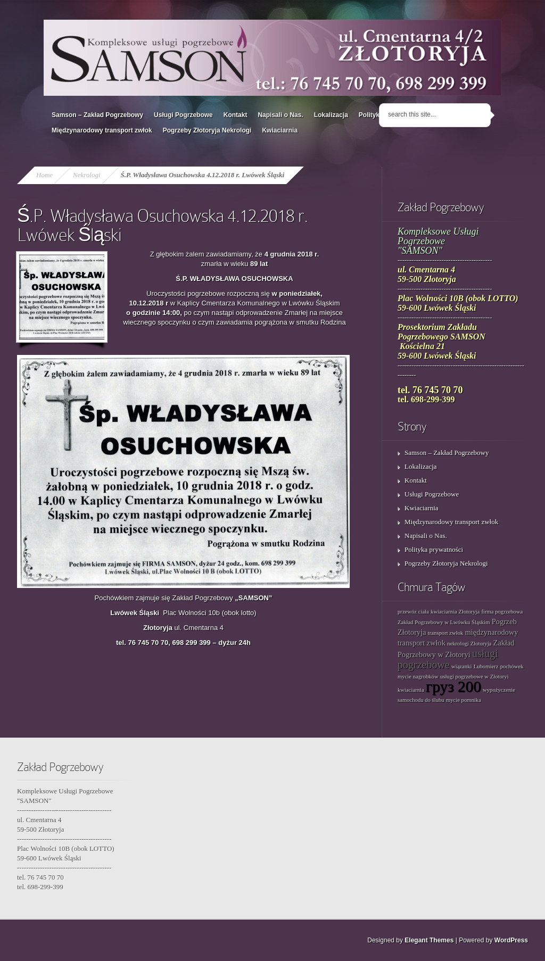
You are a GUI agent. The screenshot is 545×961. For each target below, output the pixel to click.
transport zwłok (446, 633)
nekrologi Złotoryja (469, 644)
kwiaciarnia (411, 690)
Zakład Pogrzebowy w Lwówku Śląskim (444, 622)
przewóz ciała (413, 612)
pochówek (512, 666)
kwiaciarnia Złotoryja (455, 612)
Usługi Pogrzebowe (183, 115)
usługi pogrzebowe (448, 659)
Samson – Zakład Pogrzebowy (97, 115)
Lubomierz (486, 666)
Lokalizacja (331, 115)
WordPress (511, 940)
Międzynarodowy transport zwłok (102, 130)
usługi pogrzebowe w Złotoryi (474, 677)
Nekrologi (87, 175)
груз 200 (453, 686)
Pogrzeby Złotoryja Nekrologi (207, 130)
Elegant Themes (428, 940)
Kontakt (235, 115)
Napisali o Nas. (280, 115)
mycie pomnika (463, 700)
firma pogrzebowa (502, 612)
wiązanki (461, 666)
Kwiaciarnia (280, 130)
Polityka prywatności (433, 549)
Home (44, 175)
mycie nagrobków (418, 677)
